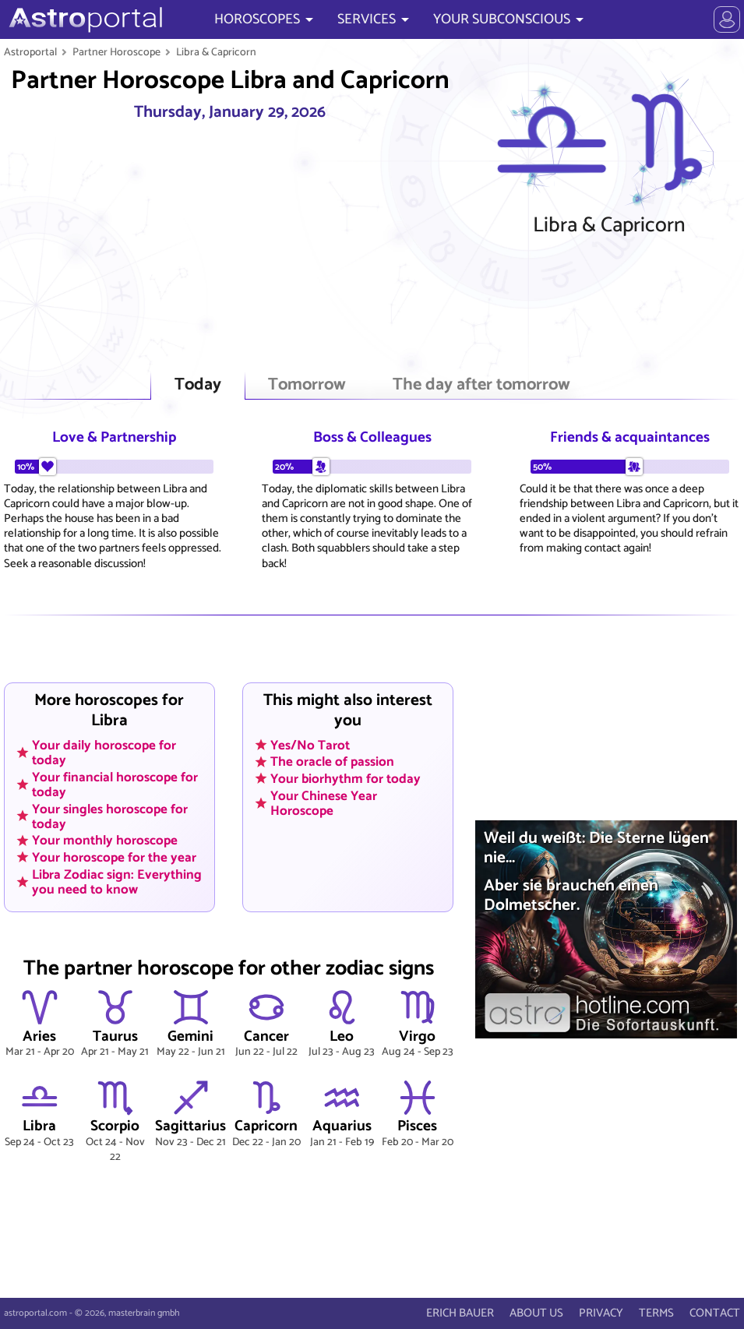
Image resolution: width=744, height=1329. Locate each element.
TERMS (656, 1313)
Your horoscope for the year (114, 857)
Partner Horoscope (116, 52)
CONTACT (714, 1313)
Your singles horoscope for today (110, 816)
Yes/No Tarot (310, 744)
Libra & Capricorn (216, 52)
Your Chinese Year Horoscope (323, 803)
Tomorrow (307, 385)
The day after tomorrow (481, 385)
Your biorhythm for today (345, 779)
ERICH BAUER (460, 1313)
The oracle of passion (332, 761)
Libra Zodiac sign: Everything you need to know (117, 881)
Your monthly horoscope (105, 840)
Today (198, 385)
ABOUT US (536, 1313)
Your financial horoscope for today (115, 784)
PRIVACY (601, 1313)
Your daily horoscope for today (104, 752)
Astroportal (30, 52)
